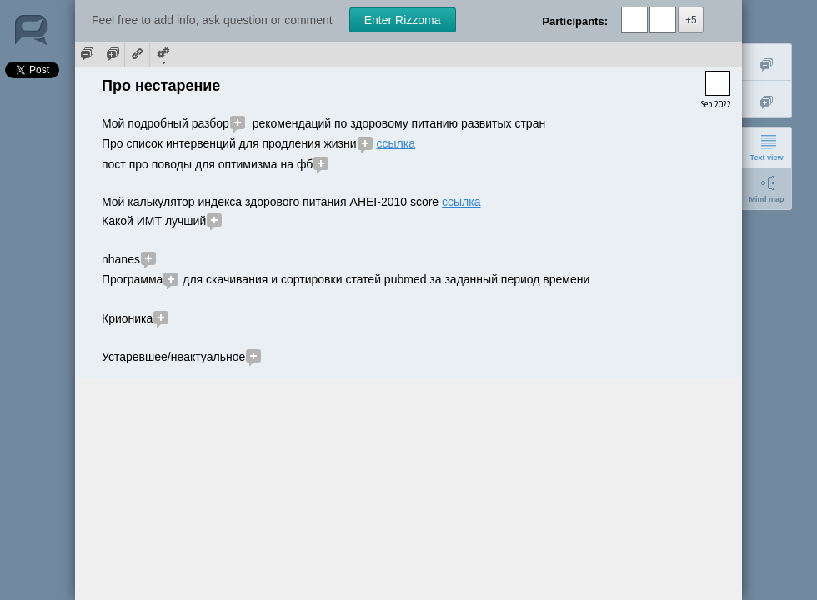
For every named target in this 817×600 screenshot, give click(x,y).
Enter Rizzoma (402, 20)
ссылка (395, 143)
